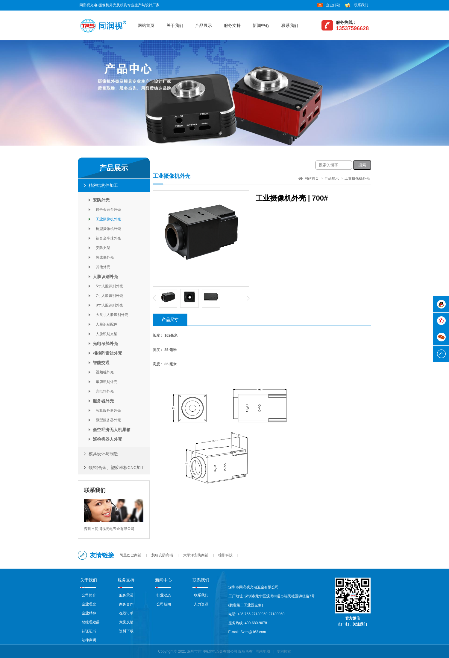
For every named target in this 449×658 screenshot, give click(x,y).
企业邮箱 (333, 5)
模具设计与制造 (103, 453)
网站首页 (146, 25)
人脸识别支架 (105, 334)
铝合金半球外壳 (107, 238)
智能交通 (101, 362)
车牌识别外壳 (105, 382)
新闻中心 (261, 25)
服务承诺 (126, 595)
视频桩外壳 (103, 372)
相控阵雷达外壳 (107, 353)
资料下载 (126, 631)
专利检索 (284, 651)
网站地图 (263, 651)
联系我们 (361, 5)
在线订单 (126, 613)
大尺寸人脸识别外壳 (110, 315)
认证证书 (89, 631)
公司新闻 (164, 604)
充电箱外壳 (103, 391)
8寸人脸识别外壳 (108, 305)
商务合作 (126, 604)
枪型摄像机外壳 (107, 229)
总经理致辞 (91, 622)
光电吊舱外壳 (105, 343)
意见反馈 (126, 622)
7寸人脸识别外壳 (108, 296)
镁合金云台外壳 (107, 209)
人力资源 (201, 604)
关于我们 (174, 25)
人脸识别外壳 (105, 276)
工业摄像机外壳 (107, 219)
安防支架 (101, 248)
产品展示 (203, 25)
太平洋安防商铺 (195, 555)
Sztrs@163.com (253, 632)
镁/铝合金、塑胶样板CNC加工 (117, 467)
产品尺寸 (170, 319)
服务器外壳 (103, 401)
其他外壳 (101, 267)
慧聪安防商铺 (162, 555)
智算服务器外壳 (107, 410)
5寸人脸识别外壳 (108, 286)
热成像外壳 (103, 257)
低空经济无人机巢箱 (112, 429)
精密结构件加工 (103, 185)
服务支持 (232, 25)
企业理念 (89, 604)
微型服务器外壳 (107, 420)
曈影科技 (225, 555)
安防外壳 (101, 200)
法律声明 (89, 640)
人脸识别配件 (105, 324)
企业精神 (89, 613)
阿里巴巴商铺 (130, 555)
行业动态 (164, 595)
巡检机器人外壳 (107, 439)
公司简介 (89, 595)
